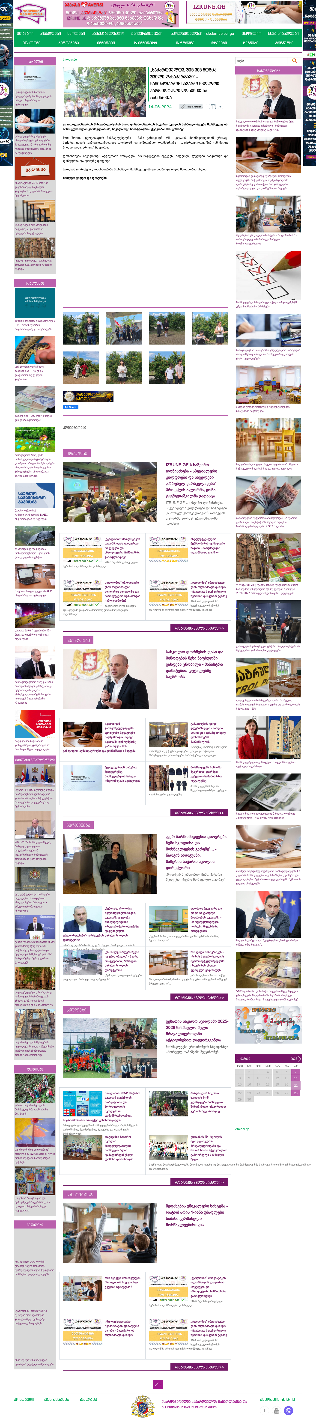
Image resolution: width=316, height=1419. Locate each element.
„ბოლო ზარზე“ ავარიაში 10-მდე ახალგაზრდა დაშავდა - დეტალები (33, 634)
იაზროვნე (185, 43)
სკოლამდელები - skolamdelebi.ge (202, 33)
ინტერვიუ (106, 43)
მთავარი (25, 33)
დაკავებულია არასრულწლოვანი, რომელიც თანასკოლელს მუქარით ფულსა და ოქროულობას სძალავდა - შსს (268, 704)
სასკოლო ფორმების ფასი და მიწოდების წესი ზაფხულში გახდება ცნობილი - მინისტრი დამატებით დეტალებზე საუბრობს (265, 125)
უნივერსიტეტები (146, 33)
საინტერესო (145, 43)
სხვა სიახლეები (283, 33)
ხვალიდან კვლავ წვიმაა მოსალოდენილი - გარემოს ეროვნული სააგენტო (32, 553)
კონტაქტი (24, 1399)
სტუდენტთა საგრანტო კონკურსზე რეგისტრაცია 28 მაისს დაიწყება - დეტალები (32, 745)
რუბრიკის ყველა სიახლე (199, 628)
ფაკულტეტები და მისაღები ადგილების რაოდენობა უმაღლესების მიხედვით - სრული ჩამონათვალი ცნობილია (32, 902)
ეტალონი (31, 43)
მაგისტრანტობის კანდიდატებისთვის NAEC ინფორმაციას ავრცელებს (31, 515)
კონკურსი (284, 43)
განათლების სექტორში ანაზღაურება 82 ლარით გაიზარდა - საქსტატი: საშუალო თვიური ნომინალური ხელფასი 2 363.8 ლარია (266, 522)
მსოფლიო (251, 33)
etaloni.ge (242, 1129)
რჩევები (219, 43)
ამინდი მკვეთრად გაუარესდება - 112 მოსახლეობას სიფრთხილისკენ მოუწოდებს (35, 325)
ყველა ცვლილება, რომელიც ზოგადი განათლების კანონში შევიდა (33, 265)
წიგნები (250, 43)
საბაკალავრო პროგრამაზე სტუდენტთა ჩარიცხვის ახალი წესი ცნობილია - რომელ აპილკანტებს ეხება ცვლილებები (268, 354)
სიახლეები (50, 33)
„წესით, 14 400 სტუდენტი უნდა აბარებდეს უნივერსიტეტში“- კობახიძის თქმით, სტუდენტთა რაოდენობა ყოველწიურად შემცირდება (34, 798)
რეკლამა (87, 1399)
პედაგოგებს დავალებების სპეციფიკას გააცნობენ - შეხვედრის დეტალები (31, 229)
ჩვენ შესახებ (55, 1399)
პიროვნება (68, 43)
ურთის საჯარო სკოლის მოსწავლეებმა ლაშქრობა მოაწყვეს (31, 1109)
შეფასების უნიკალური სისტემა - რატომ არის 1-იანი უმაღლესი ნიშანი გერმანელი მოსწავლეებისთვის (266, 239)
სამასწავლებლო (108, 33)
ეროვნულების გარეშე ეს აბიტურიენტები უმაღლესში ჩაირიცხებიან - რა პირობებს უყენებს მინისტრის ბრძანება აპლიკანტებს (33, 145)
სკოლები (76, 33)
